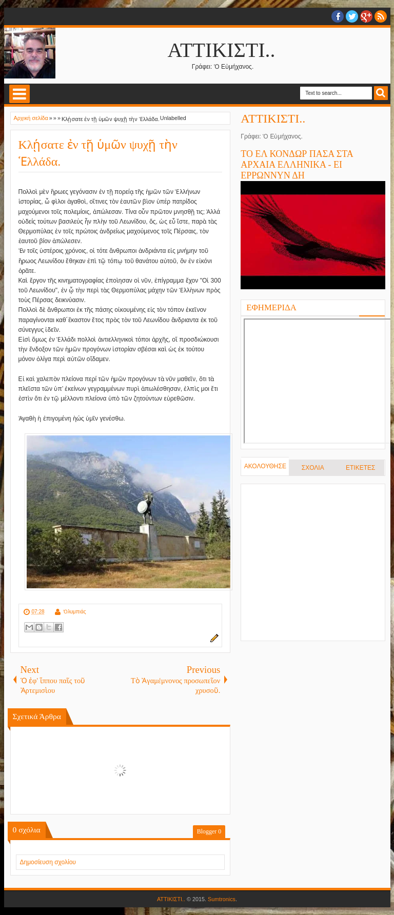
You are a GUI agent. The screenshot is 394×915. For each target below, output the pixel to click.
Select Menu (19, 94)
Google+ (366, 16)
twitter (352, 16)
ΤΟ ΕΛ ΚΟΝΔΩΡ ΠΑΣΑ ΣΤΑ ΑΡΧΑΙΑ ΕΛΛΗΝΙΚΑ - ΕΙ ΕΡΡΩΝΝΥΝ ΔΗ (297, 165)
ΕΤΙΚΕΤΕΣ (360, 467)
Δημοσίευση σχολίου (48, 862)
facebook (337, 16)
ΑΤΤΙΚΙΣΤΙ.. (221, 50)
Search (381, 93)
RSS (381, 16)
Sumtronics (221, 899)
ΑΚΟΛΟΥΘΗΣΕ (265, 466)
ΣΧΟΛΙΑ (313, 467)
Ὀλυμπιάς (74, 611)
